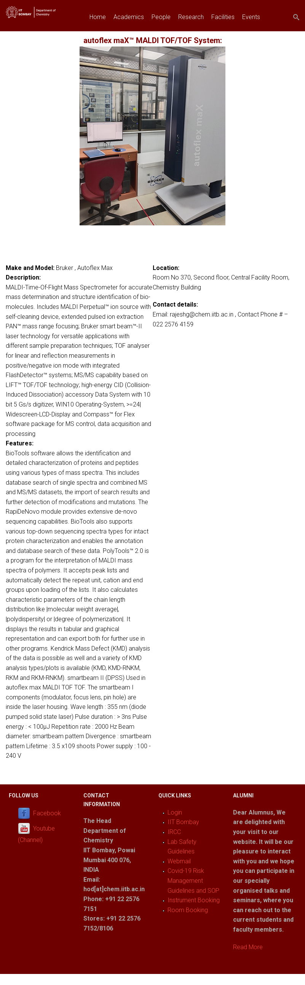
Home (97, 17)
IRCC (174, 832)
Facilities (223, 17)
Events (251, 17)
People (161, 17)
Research (191, 17)
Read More (248, 947)
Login (175, 812)
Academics (128, 17)
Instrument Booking (194, 900)
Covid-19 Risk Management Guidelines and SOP (193, 880)
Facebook (47, 813)
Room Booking (188, 910)
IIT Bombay (183, 822)
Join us (99, 34)
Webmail (179, 861)
